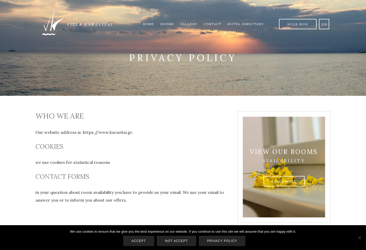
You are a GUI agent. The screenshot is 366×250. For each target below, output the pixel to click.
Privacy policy (222, 241)
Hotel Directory (246, 24)
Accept (138, 241)
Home (148, 24)
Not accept (176, 241)
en (324, 24)
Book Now (297, 24)
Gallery (188, 24)
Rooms (167, 24)
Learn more (284, 181)
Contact (212, 24)
